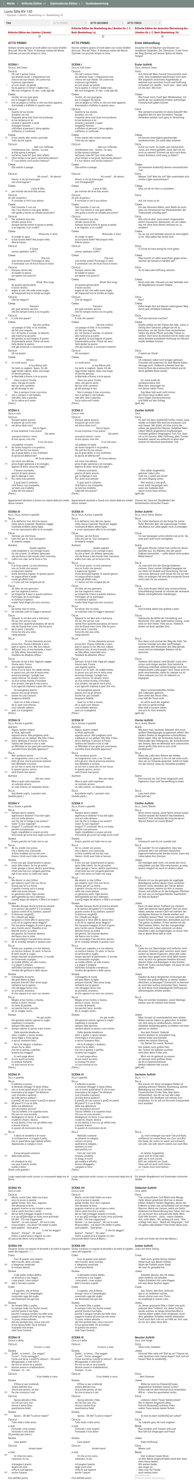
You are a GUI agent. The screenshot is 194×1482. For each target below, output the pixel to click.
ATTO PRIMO (60, 23)
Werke (11, 3)
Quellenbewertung (97, 3)
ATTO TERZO (134, 23)
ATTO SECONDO (99, 23)
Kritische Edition (32, 3)
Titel (8, 23)
